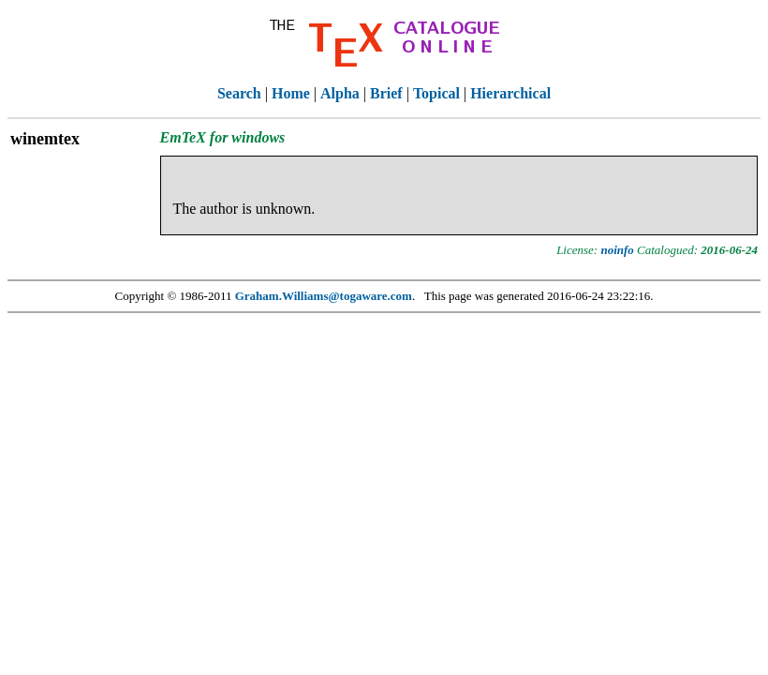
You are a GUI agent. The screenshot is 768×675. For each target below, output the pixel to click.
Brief (386, 93)
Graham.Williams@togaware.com (323, 296)
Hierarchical (510, 93)
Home (291, 93)
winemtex (45, 138)
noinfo (616, 250)
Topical (436, 93)
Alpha (340, 93)
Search (239, 93)
